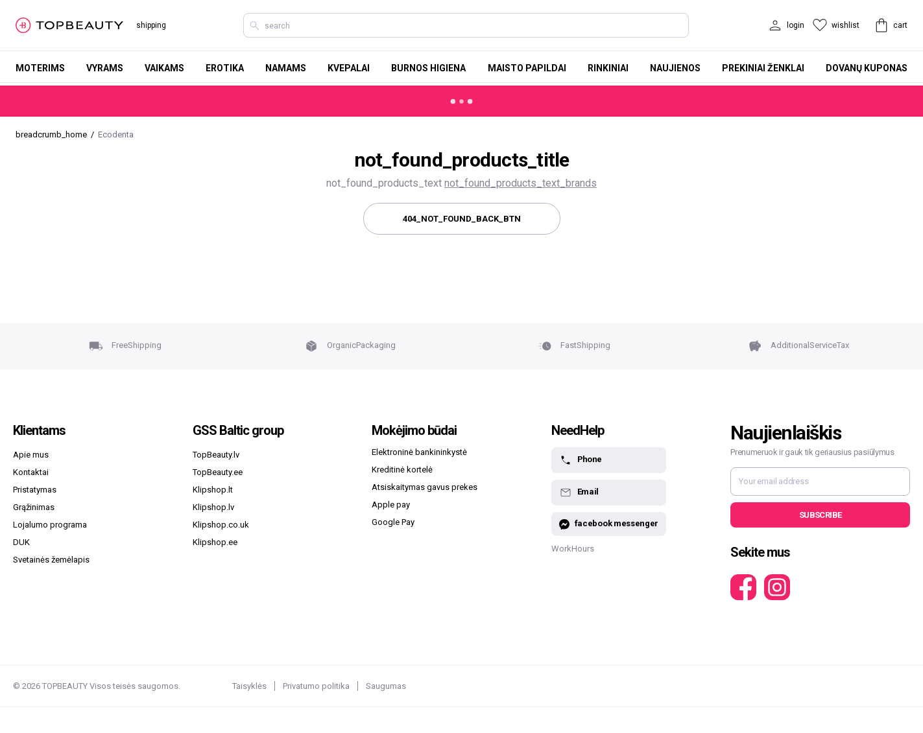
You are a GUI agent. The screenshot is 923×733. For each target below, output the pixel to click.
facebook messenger (608, 523)
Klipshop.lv (213, 507)
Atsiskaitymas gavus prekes (424, 487)
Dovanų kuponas (866, 68)
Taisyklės (249, 686)
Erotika (225, 68)
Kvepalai (349, 68)
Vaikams (164, 68)
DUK (21, 542)
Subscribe (820, 515)
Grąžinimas (33, 507)
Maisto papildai (527, 68)
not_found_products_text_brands (520, 183)
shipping (151, 25)
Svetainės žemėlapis (51, 559)
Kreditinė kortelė (402, 469)
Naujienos (675, 68)
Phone (580, 460)
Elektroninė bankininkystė (419, 452)
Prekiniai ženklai (763, 68)
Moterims (40, 68)
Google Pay (393, 522)
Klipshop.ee (215, 542)
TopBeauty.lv (216, 455)
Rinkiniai (608, 68)
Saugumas (386, 686)
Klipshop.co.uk (221, 524)
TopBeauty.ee (218, 472)
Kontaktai (31, 472)
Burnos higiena (428, 68)
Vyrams (104, 68)
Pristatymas (34, 489)
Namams (285, 68)
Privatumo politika (316, 686)
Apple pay (391, 504)
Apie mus (31, 455)
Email (579, 492)
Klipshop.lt (213, 489)
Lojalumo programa (50, 524)
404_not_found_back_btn (462, 219)
